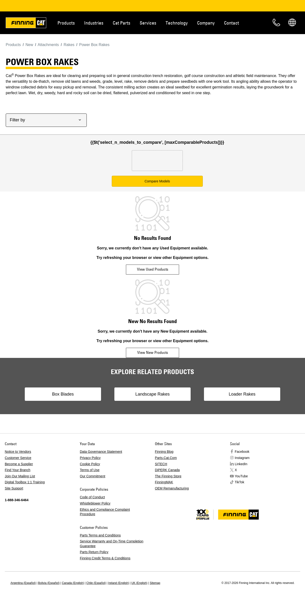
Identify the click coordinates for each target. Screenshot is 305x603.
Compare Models (157, 181)
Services (148, 23)
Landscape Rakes (152, 394)
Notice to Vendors (18, 452)
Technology (177, 23)
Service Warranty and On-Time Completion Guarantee (111, 543)
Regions (292, 22)
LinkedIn (241, 464)
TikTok (239, 482)
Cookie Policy (90, 464)
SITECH (161, 464)
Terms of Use (89, 470)
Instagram (242, 458)
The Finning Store (168, 476)
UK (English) (139, 583)
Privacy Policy (90, 458)
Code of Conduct (92, 497)
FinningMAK (164, 482)
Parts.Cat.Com (166, 458)
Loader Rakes (242, 394)
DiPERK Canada (167, 470)
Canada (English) (73, 583)
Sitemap (155, 583)
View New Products (152, 352)
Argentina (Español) (23, 583)
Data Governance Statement (101, 452)
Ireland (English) (118, 583)
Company (206, 23)
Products (66, 23)
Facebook (242, 452)
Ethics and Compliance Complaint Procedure (105, 512)
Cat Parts (121, 23)
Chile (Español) (96, 583)
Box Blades (63, 394)
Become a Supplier (19, 464)
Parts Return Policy (94, 552)
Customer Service (18, 458)
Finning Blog (164, 452)
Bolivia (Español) (49, 583)
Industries (93, 23)
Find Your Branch (17, 470)
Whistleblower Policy (95, 503)
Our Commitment (92, 476)
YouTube (241, 476)
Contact (231, 23)
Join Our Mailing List (20, 476)
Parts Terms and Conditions (100, 535)
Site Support (14, 488)
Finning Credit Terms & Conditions (105, 558)
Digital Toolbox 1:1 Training (25, 482)
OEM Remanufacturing (172, 488)
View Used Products (152, 269)
